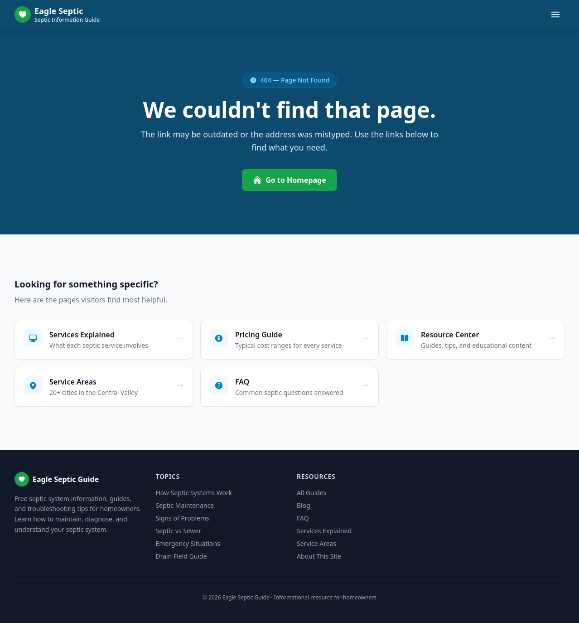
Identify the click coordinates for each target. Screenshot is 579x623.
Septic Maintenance (185, 505)
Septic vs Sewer (179, 530)
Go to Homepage (289, 180)
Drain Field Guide (181, 556)
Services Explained (324, 530)
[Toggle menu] (555, 14)
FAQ (303, 518)
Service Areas (316, 543)
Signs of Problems (182, 518)
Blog (303, 505)
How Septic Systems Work (194, 492)
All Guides (311, 492)
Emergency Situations (188, 543)
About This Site (319, 556)
